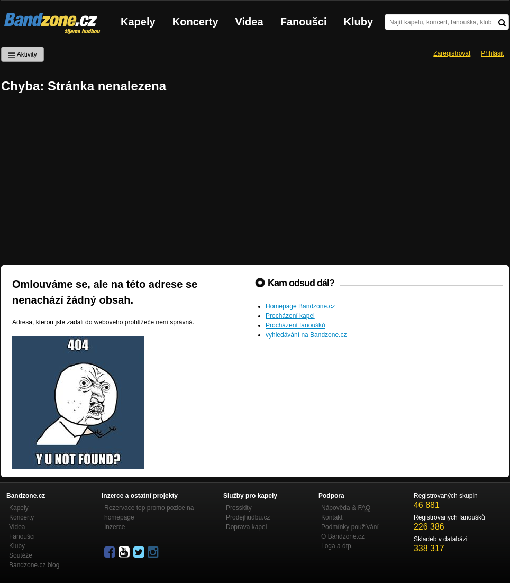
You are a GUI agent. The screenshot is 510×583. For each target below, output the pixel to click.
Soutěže (20, 555)
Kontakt (332, 517)
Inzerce (114, 527)
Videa (249, 22)
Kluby (359, 22)
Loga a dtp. (337, 546)
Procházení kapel (290, 316)
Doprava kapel (246, 527)
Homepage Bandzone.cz (300, 306)
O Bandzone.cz (343, 536)
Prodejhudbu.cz (248, 517)
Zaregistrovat (451, 53)
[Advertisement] (255, 180)
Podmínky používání (350, 527)
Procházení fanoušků (295, 325)
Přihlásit (492, 53)
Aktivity (22, 54)
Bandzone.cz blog (34, 565)
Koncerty (195, 22)
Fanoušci (303, 22)
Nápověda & (345, 508)
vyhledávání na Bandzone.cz (306, 335)
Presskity (239, 508)
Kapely (138, 22)
